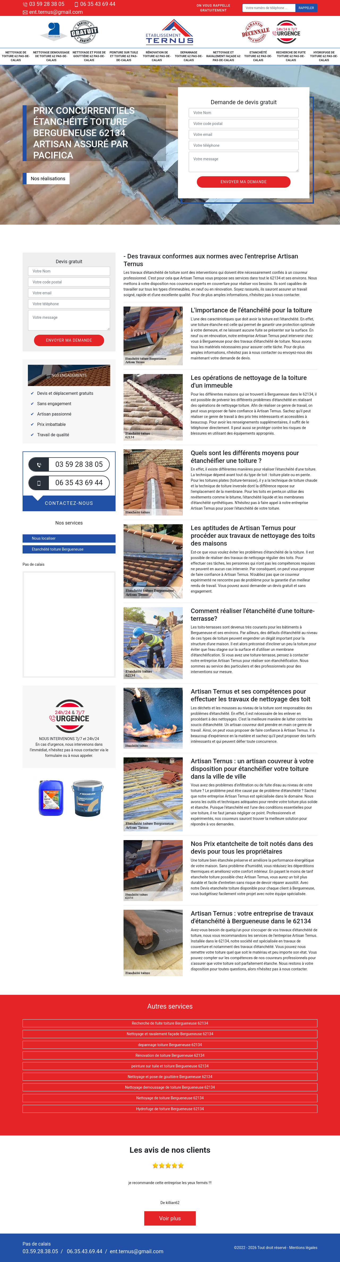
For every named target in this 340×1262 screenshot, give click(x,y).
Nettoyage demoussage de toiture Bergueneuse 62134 (170, 1087)
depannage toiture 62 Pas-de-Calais (189, 56)
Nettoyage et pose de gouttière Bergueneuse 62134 (170, 1077)
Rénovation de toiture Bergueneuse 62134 (170, 1055)
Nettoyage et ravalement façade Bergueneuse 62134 (170, 1034)
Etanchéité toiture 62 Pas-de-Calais (258, 56)
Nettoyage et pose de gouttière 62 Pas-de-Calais (89, 56)
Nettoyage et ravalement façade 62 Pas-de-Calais (223, 56)
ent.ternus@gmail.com (53, 12)
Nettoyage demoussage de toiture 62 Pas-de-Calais (51, 56)
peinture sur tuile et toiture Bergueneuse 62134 (170, 1066)
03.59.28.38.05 (40, 1251)
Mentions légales (303, 1248)
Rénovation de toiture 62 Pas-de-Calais (157, 56)
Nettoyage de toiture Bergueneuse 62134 (170, 1098)
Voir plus (170, 1218)
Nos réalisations (48, 178)
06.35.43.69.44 (84, 1251)
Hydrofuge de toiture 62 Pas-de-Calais (324, 56)
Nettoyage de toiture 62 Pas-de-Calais (16, 56)
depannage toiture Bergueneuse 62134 (170, 1045)
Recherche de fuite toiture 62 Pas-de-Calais (291, 56)
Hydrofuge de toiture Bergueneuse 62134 (170, 1109)
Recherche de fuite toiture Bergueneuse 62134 (170, 1023)
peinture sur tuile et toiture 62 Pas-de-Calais (124, 56)
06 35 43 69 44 (94, 4)
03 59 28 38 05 (43, 4)
